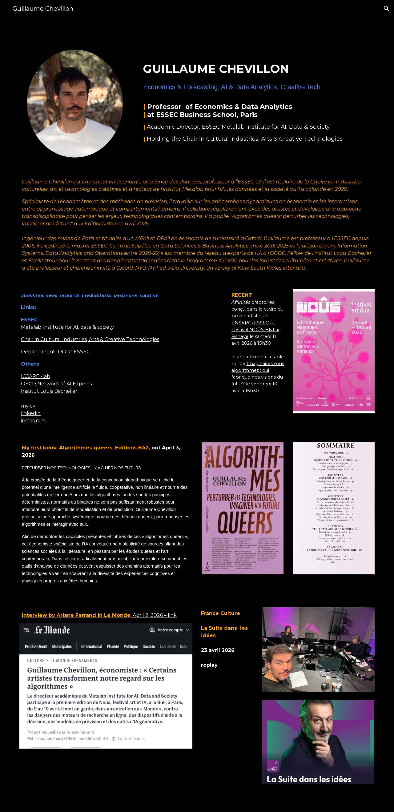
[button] (386, 8)
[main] (258, 96)
